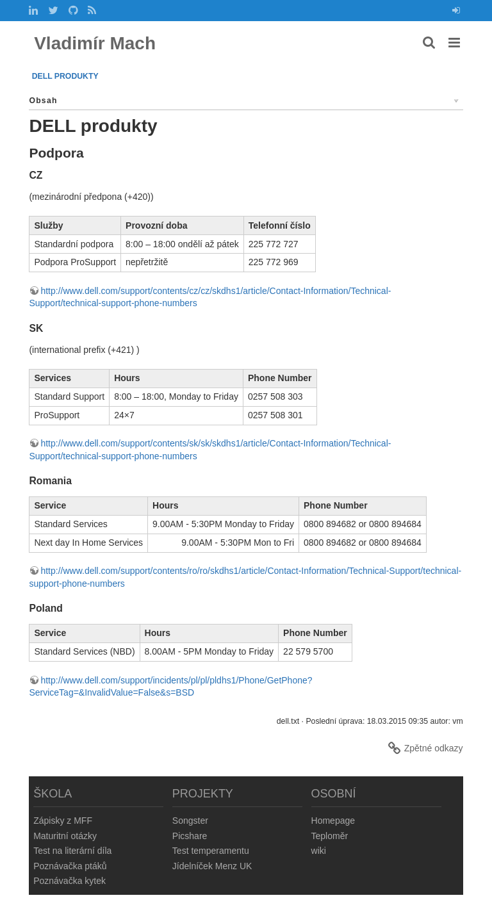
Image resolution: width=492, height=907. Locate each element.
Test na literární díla (72, 851)
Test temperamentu (210, 851)
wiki (318, 851)
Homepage (333, 820)
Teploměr (329, 836)
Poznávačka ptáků (69, 866)
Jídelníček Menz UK (212, 866)
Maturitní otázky (65, 836)
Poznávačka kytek (69, 881)
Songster (190, 820)
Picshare (189, 836)
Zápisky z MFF (62, 820)
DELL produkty (65, 76)
